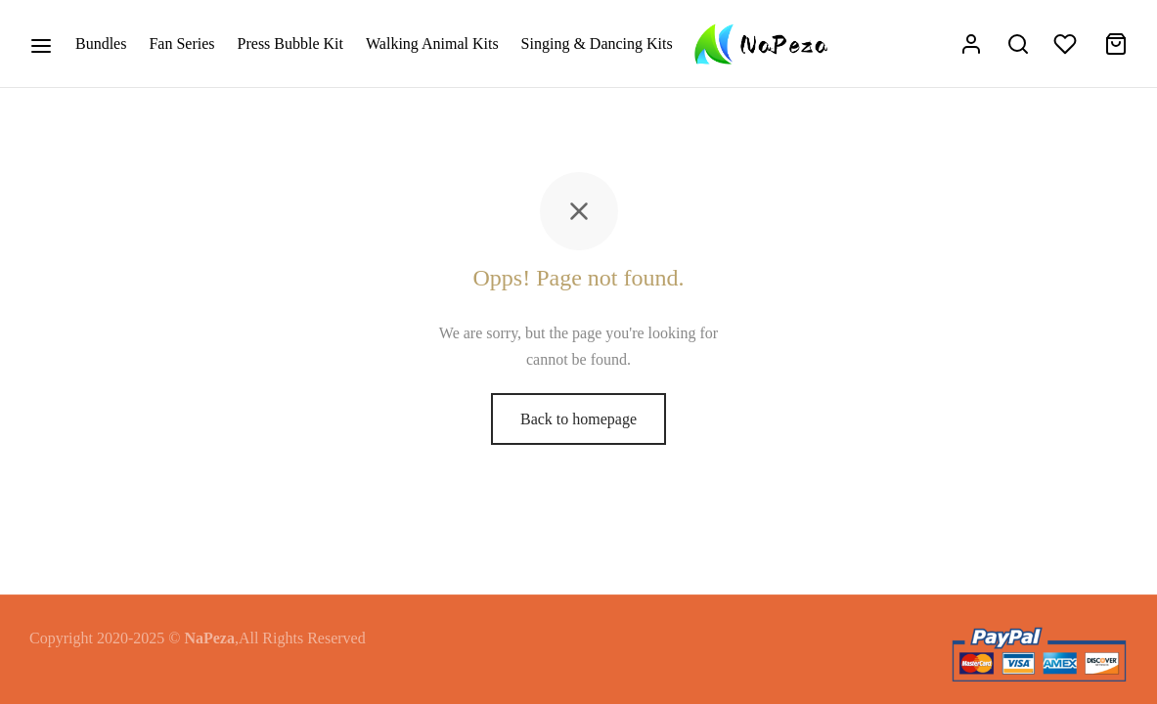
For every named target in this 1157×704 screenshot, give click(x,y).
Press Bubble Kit (290, 43)
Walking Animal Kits (432, 43)
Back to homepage (578, 419)
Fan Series (181, 43)
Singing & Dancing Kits (597, 43)
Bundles (100, 43)
